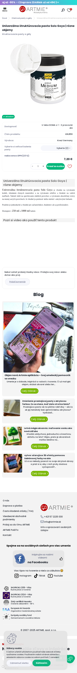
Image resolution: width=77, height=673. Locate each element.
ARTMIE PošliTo (10, 529)
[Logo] (33, 10)
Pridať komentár (17, 281)
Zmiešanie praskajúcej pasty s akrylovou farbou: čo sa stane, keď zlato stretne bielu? (46, 403)
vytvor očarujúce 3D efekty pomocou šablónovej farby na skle (44, 457)
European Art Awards (20, 608)
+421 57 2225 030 (53, 516)
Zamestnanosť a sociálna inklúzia (25, 618)
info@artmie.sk (52, 521)
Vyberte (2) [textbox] (62, 148)
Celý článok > (29, 391)
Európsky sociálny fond (21, 615)
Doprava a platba (12, 505)
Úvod (4, 18)
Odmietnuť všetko (19, 663)
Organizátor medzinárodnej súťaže (26, 611)
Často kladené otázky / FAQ (18, 511)
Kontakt (7, 535)
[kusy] (38, 166)
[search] (63, 10)
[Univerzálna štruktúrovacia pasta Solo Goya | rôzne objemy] (38, 74)
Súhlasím (41, 663)
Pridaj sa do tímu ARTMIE (16, 524)
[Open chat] (70, 659)
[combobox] (57, 148)
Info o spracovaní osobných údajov (56, 529)
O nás (6, 500)
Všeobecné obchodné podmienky (14, 518)
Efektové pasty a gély (22, 18)
